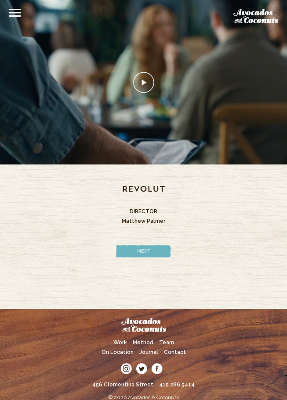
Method (143, 342)
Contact (175, 352)
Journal (148, 352)
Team (166, 342)
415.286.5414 (177, 385)
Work (120, 342)
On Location (118, 352)
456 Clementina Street (122, 385)
